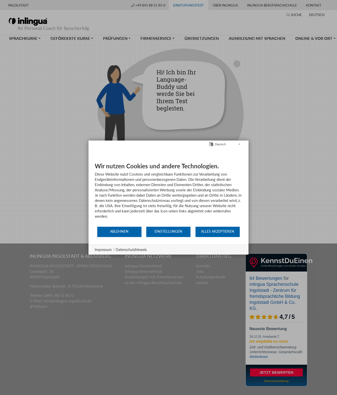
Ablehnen (119, 231)
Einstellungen (168, 231)
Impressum (103, 249)
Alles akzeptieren (217, 231)
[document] (168, 194)
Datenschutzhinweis (131, 249)
